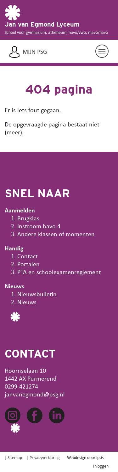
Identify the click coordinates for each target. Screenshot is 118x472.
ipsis (100, 457)
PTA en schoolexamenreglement (59, 271)
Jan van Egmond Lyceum (42, 24)
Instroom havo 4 (38, 226)
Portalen (28, 264)
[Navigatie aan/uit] (102, 51)
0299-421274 (21, 386)
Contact (27, 256)
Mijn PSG (35, 51)
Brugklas (28, 218)
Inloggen (101, 466)
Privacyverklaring (45, 457)
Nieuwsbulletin (37, 294)
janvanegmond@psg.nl (35, 394)
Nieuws (27, 301)
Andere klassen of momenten (56, 234)
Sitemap (15, 457)
